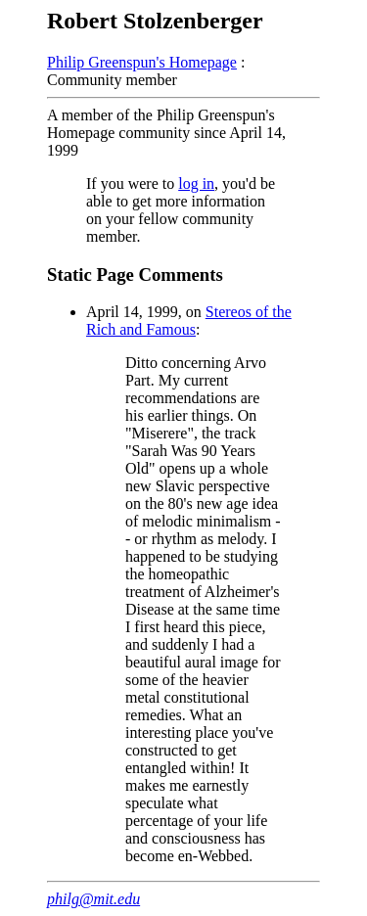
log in (196, 183)
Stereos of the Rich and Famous (189, 320)
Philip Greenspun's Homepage (142, 62)
